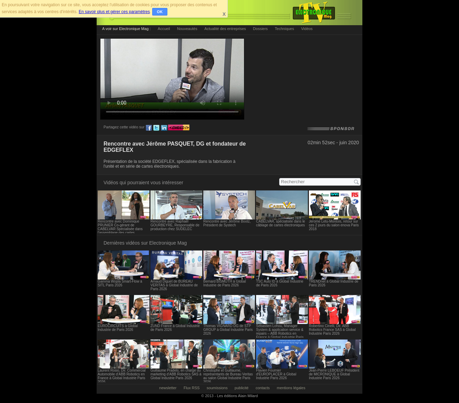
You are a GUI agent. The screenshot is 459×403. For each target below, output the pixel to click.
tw (156, 128)
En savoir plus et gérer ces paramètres (114, 11)
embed (178, 128)
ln (163, 128)
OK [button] (160, 12)
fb (148, 128)
